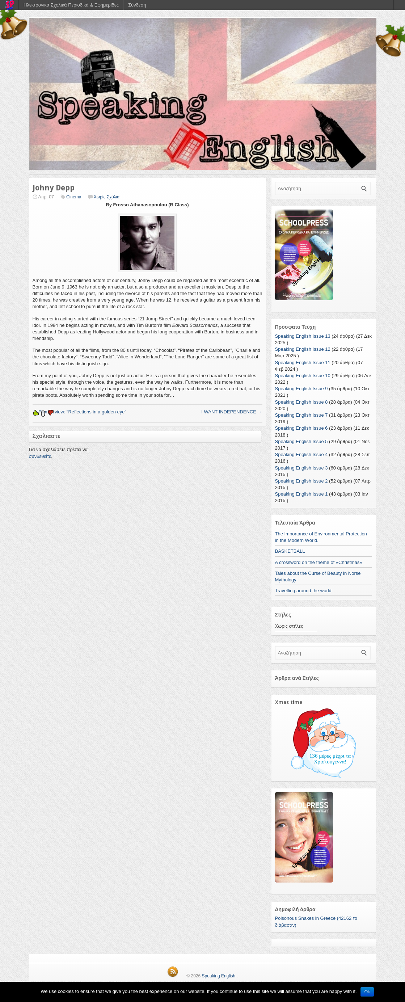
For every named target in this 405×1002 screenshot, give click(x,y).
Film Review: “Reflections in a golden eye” (79, 411)
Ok (367, 991)
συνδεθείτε (40, 456)
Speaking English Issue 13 (302, 336)
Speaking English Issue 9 (301, 388)
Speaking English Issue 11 (302, 362)
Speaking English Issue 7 (301, 415)
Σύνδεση (137, 5)
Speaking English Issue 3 (301, 468)
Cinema (73, 196)
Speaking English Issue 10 (302, 375)
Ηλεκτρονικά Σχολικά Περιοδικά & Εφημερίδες (71, 5)
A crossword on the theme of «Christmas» (318, 562)
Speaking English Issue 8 (301, 402)
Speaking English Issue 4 (301, 454)
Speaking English (219, 975)
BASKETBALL (290, 551)
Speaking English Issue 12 (302, 349)
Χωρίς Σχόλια (106, 196)
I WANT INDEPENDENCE (231, 411)
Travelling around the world (303, 590)
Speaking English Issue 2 (301, 481)
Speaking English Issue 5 (301, 441)
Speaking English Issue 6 (301, 428)
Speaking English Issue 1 (301, 494)
